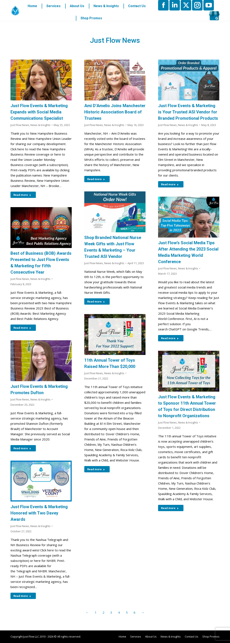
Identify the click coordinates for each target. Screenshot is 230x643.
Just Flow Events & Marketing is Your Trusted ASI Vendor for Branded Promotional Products (188, 112)
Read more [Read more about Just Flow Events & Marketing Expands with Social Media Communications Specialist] (22, 194)
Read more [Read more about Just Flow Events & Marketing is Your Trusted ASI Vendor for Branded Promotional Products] (170, 184)
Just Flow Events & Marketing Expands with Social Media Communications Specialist (39, 112)
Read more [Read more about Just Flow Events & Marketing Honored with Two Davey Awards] (22, 596)
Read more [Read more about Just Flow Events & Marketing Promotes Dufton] (22, 448)
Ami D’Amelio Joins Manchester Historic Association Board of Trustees (115, 112)
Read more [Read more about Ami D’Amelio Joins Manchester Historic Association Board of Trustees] (96, 179)
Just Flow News (19, 125)
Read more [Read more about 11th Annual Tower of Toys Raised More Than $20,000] (96, 469)
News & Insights (40, 125)
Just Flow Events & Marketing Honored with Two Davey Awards (39, 513)
